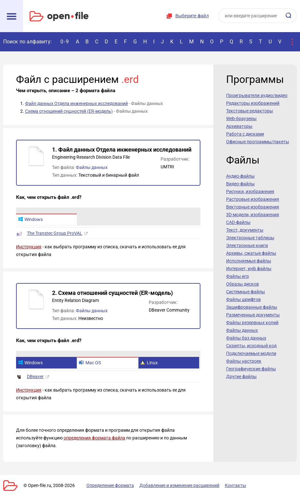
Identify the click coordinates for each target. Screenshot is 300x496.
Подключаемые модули (251, 353)
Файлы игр (237, 276)
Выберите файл (192, 15)
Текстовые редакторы (249, 110)
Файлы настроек (243, 361)
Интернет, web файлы (248, 268)
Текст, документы (244, 230)
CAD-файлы (238, 222)
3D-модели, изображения (252, 214)
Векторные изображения (252, 206)
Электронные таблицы (250, 237)
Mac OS (90, 362)
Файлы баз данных (246, 338)
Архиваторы (239, 126)
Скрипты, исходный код (251, 345)
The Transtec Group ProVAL (54, 233)
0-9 (64, 42)
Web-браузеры (241, 118)
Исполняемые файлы (248, 260)
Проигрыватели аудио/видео (256, 95)
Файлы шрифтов (243, 299)
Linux (149, 362)
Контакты (235, 485)
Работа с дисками (245, 134)
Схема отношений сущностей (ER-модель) (69, 111)
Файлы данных (92, 167)
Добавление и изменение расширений (179, 485)
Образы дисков (242, 284)
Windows (30, 219)
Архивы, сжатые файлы (251, 253)
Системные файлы (245, 291)
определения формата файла (94, 437)
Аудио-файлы (240, 176)
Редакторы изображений (252, 103)
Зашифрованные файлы (251, 307)
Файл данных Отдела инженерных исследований (76, 103)
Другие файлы (241, 376)
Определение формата (110, 485)
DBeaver (35, 376)
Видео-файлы (240, 183)
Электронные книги (247, 245)
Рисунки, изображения (250, 191)
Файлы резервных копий (252, 322)
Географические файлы (251, 368)
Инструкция (28, 246)
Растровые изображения (252, 199)
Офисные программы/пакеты (257, 141)
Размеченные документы (253, 314)
